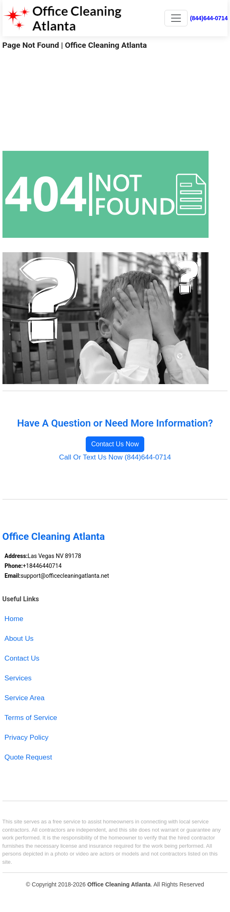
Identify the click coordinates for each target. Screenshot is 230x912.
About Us (19, 638)
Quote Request (28, 757)
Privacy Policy (27, 737)
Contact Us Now (115, 444)
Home (14, 618)
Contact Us (22, 658)
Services (18, 678)
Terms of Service (31, 717)
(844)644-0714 (209, 18)
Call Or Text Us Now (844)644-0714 (115, 457)
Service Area (25, 698)
